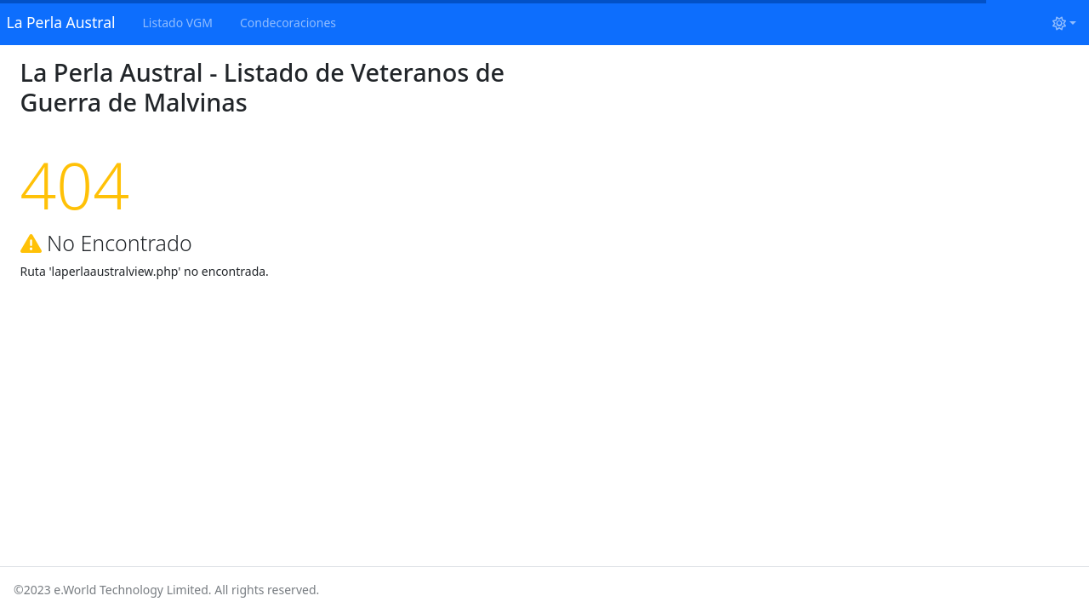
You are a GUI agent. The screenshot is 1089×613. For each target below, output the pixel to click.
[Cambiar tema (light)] (1064, 22)
